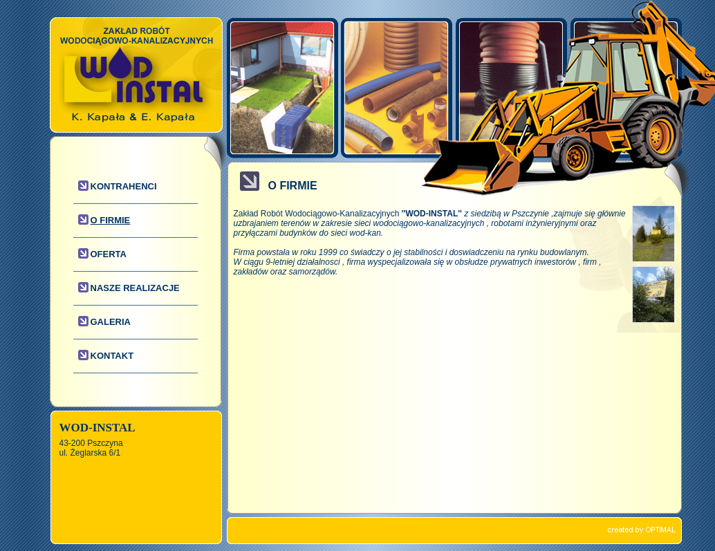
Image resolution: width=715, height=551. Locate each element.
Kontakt (112, 356)
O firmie (111, 220)
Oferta (109, 254)
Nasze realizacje (135, 288)
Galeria (111, 322)
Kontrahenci (124, 186)
